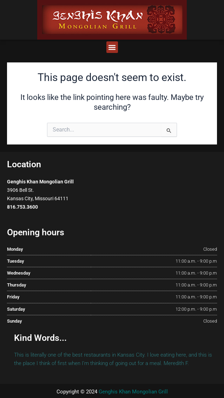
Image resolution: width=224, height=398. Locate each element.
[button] (112, 47)
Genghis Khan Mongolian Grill (133, 392)
